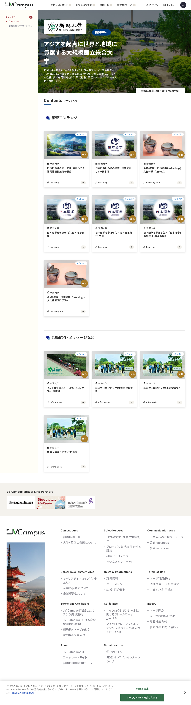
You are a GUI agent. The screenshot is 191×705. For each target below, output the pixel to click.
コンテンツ (11, 17)
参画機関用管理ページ (78, 663)
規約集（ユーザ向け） (76, 629)
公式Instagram (160, 548)
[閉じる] (185, 692)
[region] (19, 246)
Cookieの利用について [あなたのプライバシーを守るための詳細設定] (23, 693)
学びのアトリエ (115, 652)
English (169, 5)
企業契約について (74, 593)
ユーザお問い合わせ (163, 616)
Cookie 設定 (142, 688)
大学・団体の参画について (80, 542)
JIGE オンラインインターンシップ (123, 659)
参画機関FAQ (158, 621)
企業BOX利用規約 (161, 589)
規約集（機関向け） (75, 635)
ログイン (152, 5)
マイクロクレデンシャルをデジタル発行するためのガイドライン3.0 (123, 628)
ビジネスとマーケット (119, 562)
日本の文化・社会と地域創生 (123, 539)
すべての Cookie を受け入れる (142, 697)
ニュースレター (115, 584)
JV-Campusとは (73, 652)
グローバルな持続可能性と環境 (123, 548)
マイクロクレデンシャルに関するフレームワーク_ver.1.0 (122, 614)
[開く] (61, 5)
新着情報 (112, 578)
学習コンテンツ (16, 21)
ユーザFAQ (157, 610)
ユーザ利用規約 (160, 578)
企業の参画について (76, 588)
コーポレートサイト (75, 657)
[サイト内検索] (183, 5)
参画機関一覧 (72, 537)
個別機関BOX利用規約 (164, 584)
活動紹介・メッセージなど (20, 26)
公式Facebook (159, 542)
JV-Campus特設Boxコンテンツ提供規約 (79, 612)
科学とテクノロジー (119, 556)
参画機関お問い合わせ (164, 627)
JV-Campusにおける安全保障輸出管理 (79, 622)
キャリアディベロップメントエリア (80, 580)
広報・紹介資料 (116, 589)
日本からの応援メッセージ (167, 537)
